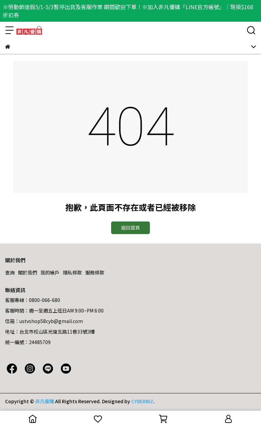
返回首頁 (130, 227)
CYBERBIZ (142, 401)
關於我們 (27, 272)
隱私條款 (72, 272)
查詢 (10, 272)
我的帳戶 (49, 272)
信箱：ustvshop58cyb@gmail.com (44, 321)
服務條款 (94, 272)
